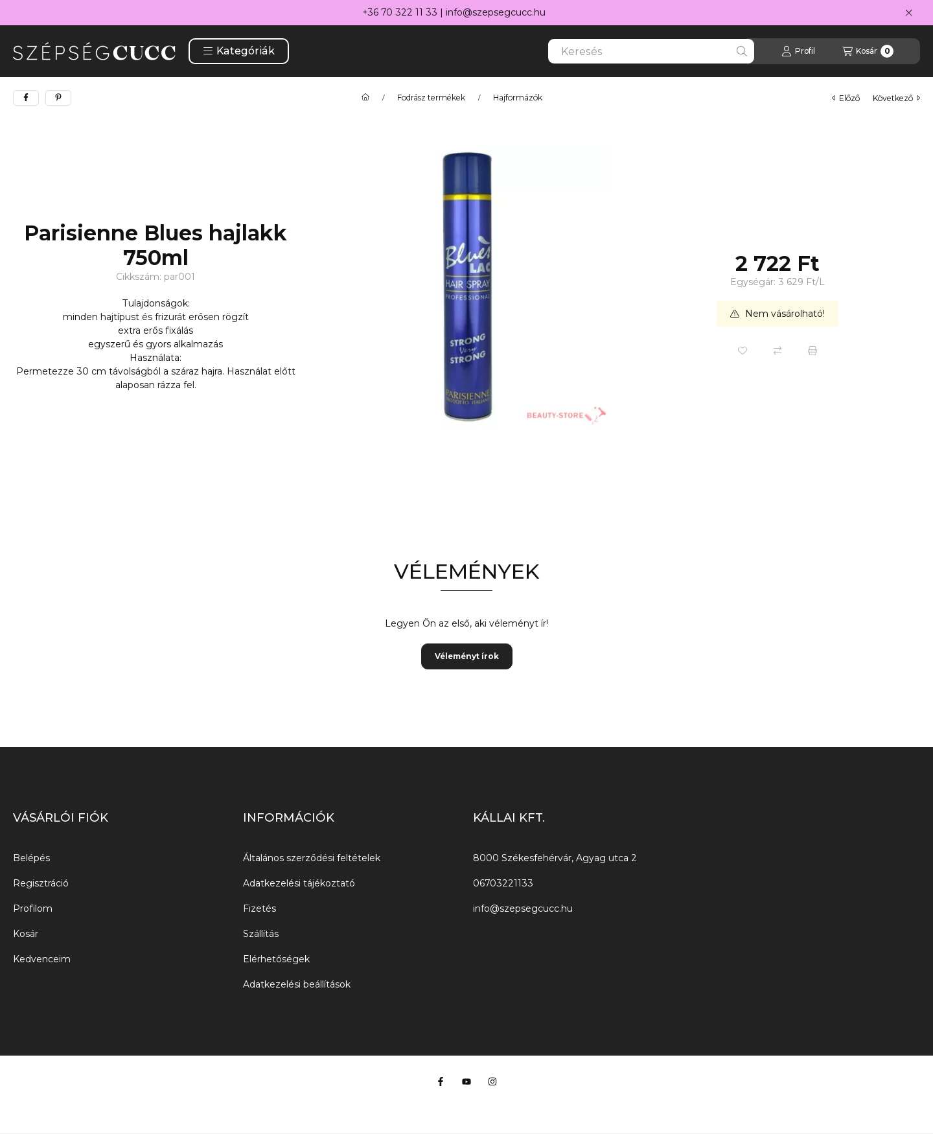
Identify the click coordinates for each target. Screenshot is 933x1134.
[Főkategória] (365, 97)
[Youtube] (466, 1081)
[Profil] (798, 51)
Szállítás (261, 934)
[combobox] (651, 51)
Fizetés (259, 908)
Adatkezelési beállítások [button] (297, 984)
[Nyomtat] (812, 351)
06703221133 (503, 883)
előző (846, 98)
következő (896, 98)
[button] (239, 51)
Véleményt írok (467, 656)
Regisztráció (41, 883)
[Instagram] (492, 1081)
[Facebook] (441, 1081)
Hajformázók (517, 97)
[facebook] (26, 98)
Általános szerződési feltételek (311, 858)
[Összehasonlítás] (777, 351)
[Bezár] (908, 12)
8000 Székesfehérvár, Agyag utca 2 (555, 858)
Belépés (31, 858)
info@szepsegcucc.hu (496, 12)
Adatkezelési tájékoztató (299, 883)
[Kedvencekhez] (742, 351)
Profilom (32, 908)
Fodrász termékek (431, 97)
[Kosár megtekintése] (868, 51)
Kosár (25, 934)
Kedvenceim (42, 959)
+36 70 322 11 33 (399, 12)
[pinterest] (58, 98)
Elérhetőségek (276, 959)
